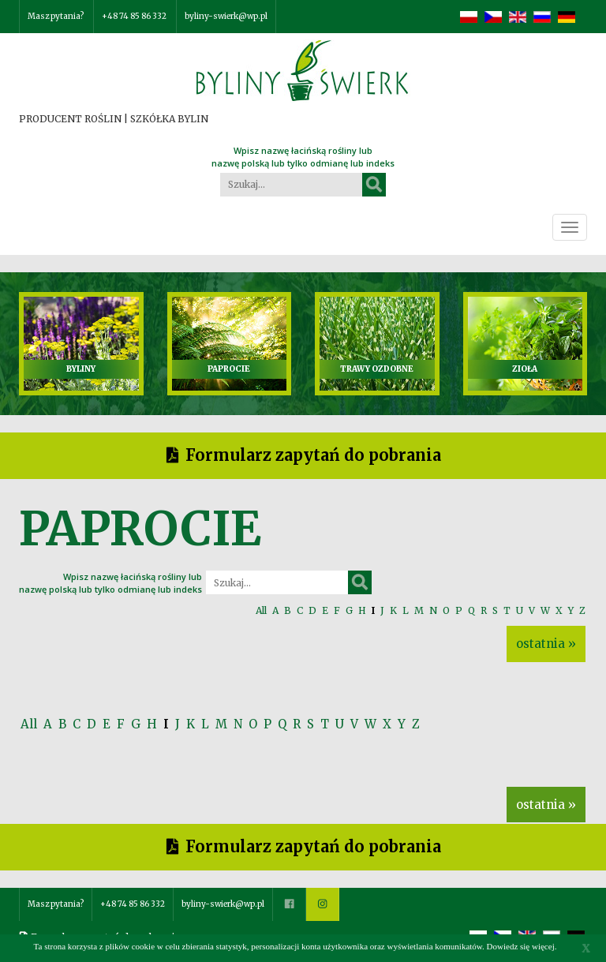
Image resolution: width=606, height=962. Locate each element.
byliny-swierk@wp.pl (226, 16)
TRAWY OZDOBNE (376, 369)
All (261, 610)
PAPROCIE (229, 369)
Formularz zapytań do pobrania (313, 455)
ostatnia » (546, 643)
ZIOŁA (524, 369)
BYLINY (80, 369)
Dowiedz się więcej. (522, 946)
